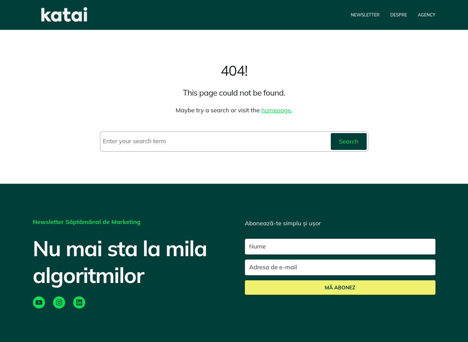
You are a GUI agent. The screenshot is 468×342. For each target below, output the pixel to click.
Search (348, 141)
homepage (276, 110)
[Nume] (340, 246)
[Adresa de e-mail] (340, 267)
